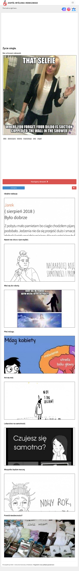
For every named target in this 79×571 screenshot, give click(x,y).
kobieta (19, 139)
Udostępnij (14, 188)
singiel (39, 139)
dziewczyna (12, 139)
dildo (4, 139)
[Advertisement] (39, 29)
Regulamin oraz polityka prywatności (43, 565)
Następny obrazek (39, 182)
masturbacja (27, 139)
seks (34, 139)
